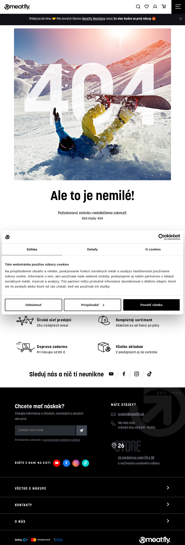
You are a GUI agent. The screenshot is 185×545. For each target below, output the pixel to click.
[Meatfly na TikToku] (149, 358)
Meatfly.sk (30, 536)
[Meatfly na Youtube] (111, 358)
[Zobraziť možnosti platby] (40, 523)
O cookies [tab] (153, 249)
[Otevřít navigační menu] (178, 7)
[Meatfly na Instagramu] (136, 358)
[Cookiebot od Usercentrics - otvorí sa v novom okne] (161, 237)
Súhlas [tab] (32, 249)
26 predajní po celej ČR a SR (136, 441)
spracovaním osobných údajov (61, 423)
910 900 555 (126, 406)
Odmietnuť (33, 304)
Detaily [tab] (92, 249)
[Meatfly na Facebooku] (123, 358)
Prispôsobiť (92, 304)
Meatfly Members (93, 19)
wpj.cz (94, 536)
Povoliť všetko (151, 304)
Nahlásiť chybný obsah (59, 536)
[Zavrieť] (180, 18)
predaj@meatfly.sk (131, 398)
